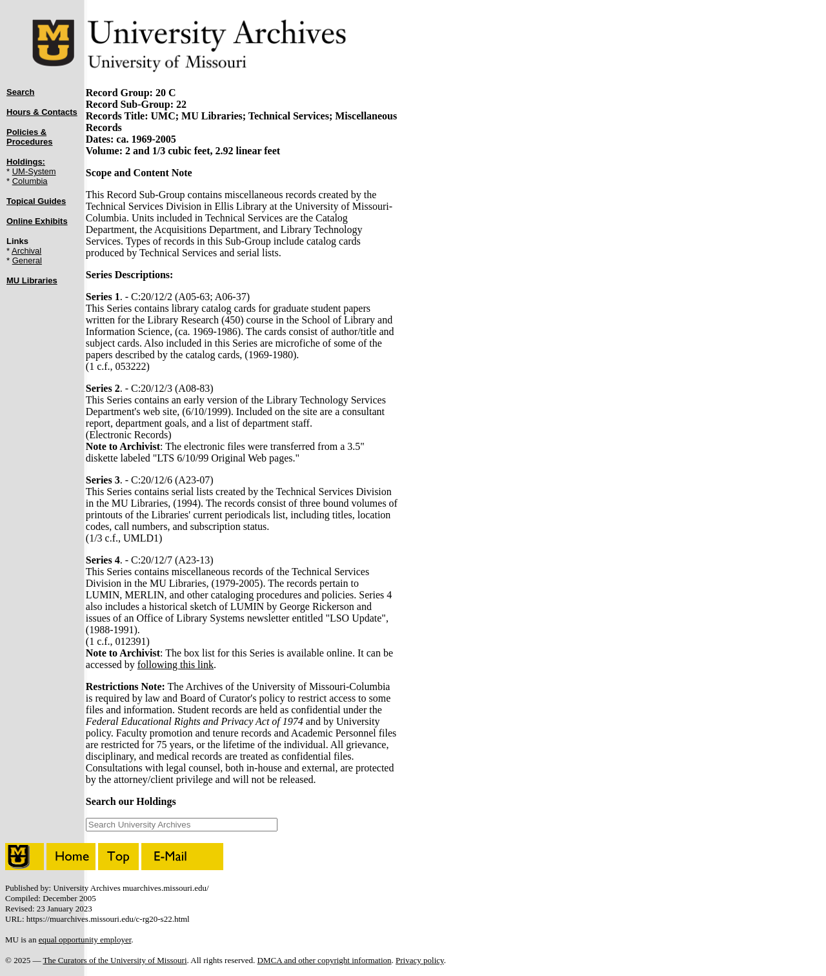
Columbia (30, 181)
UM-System (34, 171)
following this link (175, 664)
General (27, 260)
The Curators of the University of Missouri (114, 960)
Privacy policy (420, 960)
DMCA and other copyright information (324, 960)
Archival (26, 251)
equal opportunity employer (85, 939)
